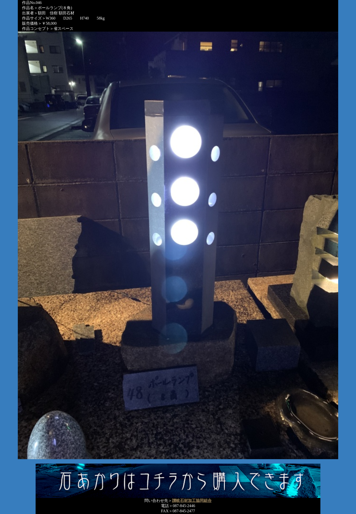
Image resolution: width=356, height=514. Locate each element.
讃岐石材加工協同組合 (192, 500)
